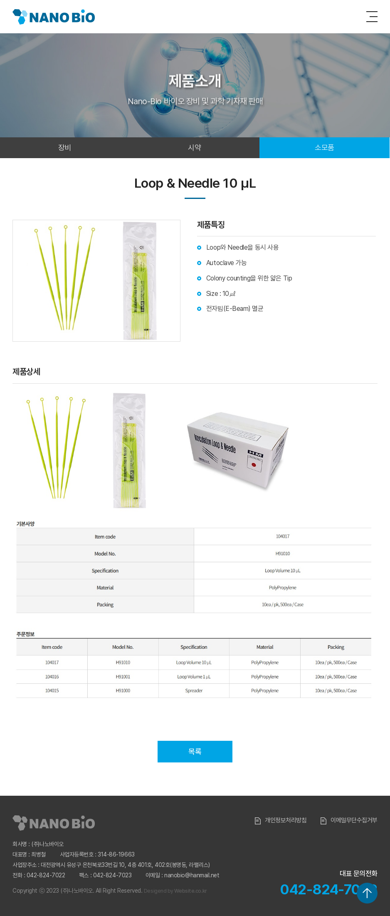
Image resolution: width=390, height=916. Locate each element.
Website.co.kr (190, 891)
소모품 (324, 147)
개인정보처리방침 (280, 820)
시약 (194, 147)
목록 (194, 751)
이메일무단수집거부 (349, 820)
